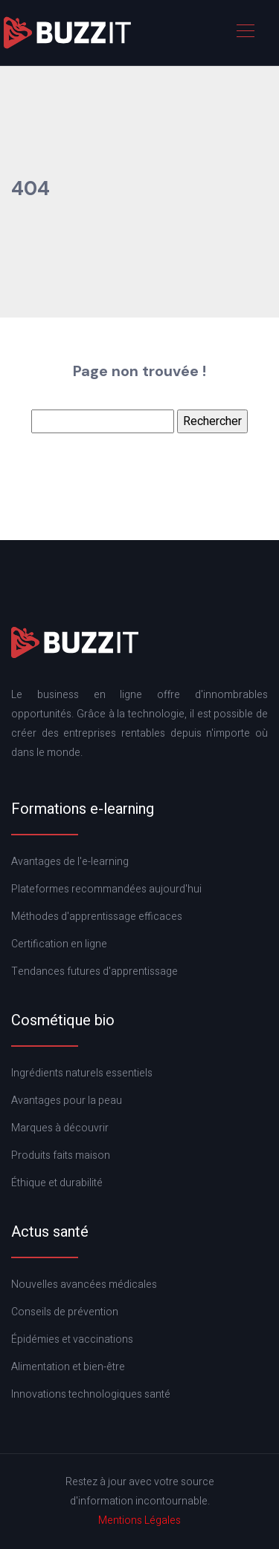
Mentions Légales (139, 1520)
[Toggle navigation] (245, 33)
